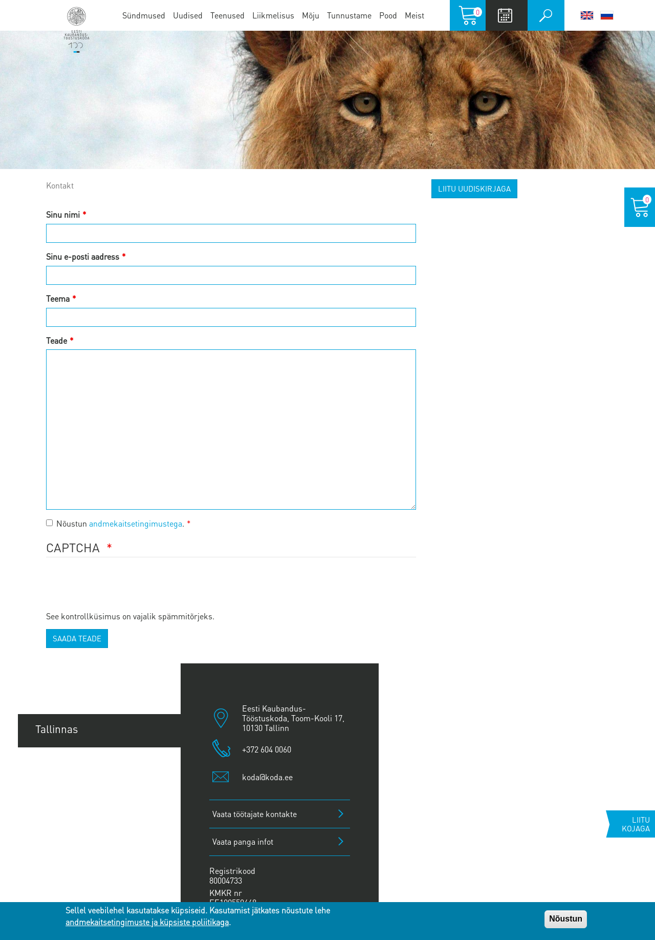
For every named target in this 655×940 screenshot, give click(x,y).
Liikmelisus (273, 15)
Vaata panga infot (242, 841)
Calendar (505, 15)
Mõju (310, 15)
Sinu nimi (63, 214)
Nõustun (565, 918)
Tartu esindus (67, 763)
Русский (607, 15)
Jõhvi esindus (67, 833)
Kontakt (60, 185)
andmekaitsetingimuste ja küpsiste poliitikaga (147, 921)
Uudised (188, 15)
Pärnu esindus (69, 798)
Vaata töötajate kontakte (254, 813)
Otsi (546, 15)
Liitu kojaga (636, 823)
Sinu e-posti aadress (82, 256)
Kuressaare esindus (81, 867)
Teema (58, 298)
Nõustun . (115, 523)
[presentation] (124, 590)
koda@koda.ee (267, 776)
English (587, 15)
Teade (56, 340)
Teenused (227, 15)
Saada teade (77, 638)
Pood (388, 15)
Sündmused (143, 15)
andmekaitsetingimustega (135, 523)
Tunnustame (349, 15)
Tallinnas (56, 729)
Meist (414, 15)
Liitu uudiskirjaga (474, 188)
